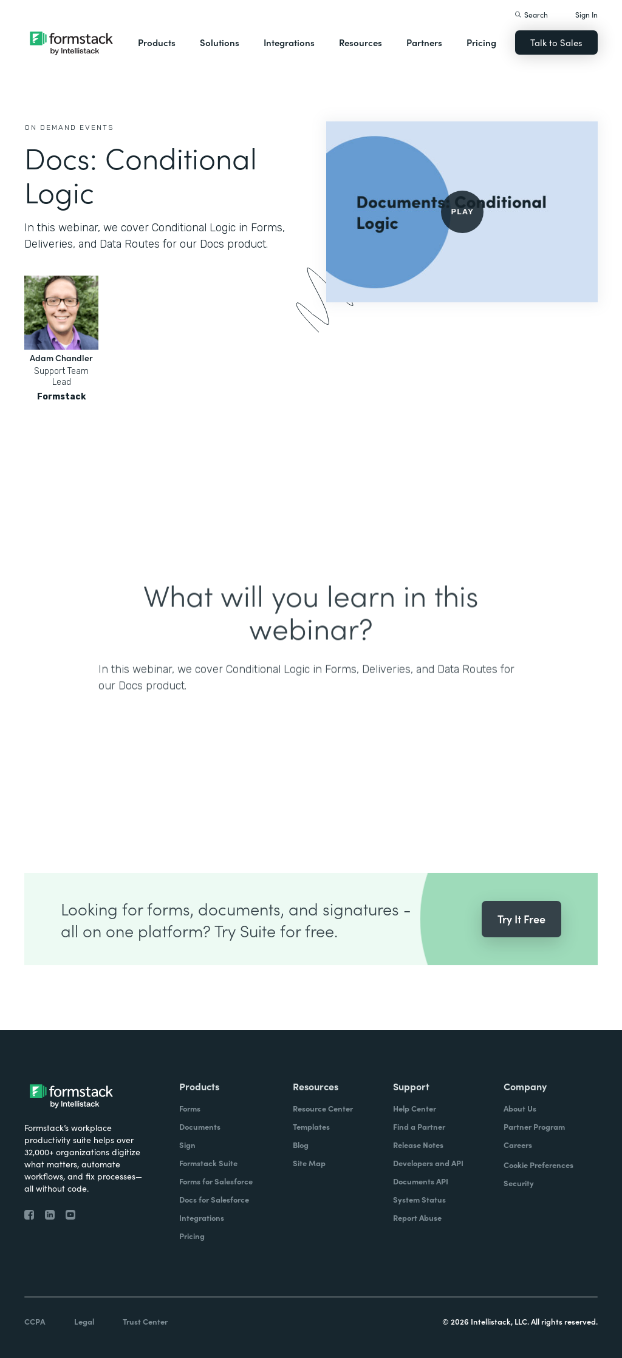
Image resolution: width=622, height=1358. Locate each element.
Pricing (481, 42)
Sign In (586, 14)
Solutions (219, 42)
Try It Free (521, 942)
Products (157, 42)
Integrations (289, 42)
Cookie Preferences (538, 1164)
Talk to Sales (556, 42)
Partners (424, 42)
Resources (360, 42)
